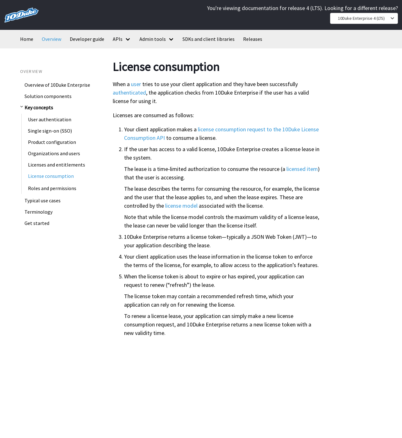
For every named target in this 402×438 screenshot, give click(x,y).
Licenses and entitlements (56, 165)
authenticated (129, 92)
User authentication (49, 119)
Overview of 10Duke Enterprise (57, 85)
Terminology (38, 212)
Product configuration (52, 142)
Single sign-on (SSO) (50, 131)
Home (26, 39)
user (136, 84)
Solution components (48, 96)
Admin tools (152, 39)
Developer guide (87, 39)
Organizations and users (54, 153)
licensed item (302, 168)
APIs (117, 39)
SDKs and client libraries (208, 39)
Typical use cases (42, 200)
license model (181, 205)
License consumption (51, 176)
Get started (36, 223)
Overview (51, 39)
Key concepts (38, 107)
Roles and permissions (52, 188)
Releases (252, 39)
